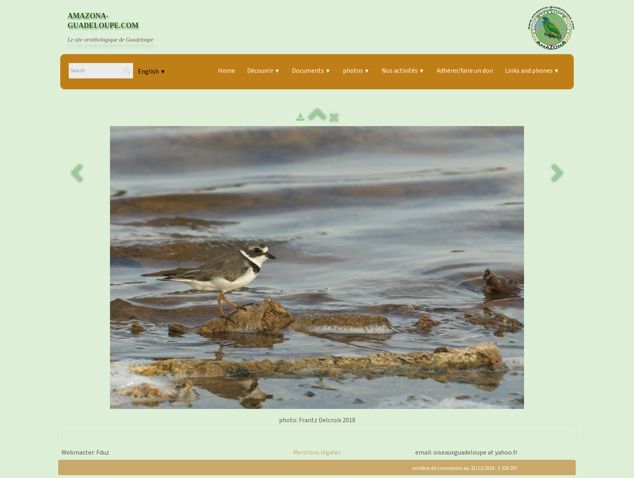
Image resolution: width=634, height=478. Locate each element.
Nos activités (403, 70)
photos (356, 70)
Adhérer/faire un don (465, 70)
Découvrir (263, 70)
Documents (311, 70)
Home (226, 70)
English (151, 71)
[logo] (118, 28)
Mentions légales (317, 452)
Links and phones (532, 70)
